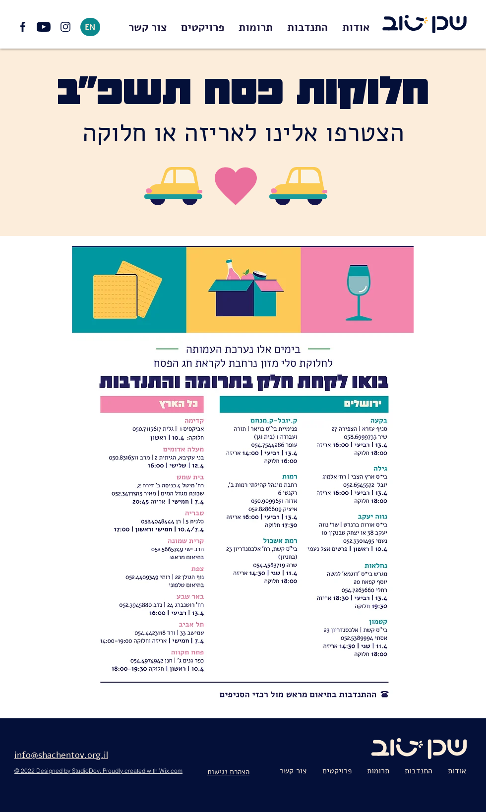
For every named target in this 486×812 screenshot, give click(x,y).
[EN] (90, 27)
